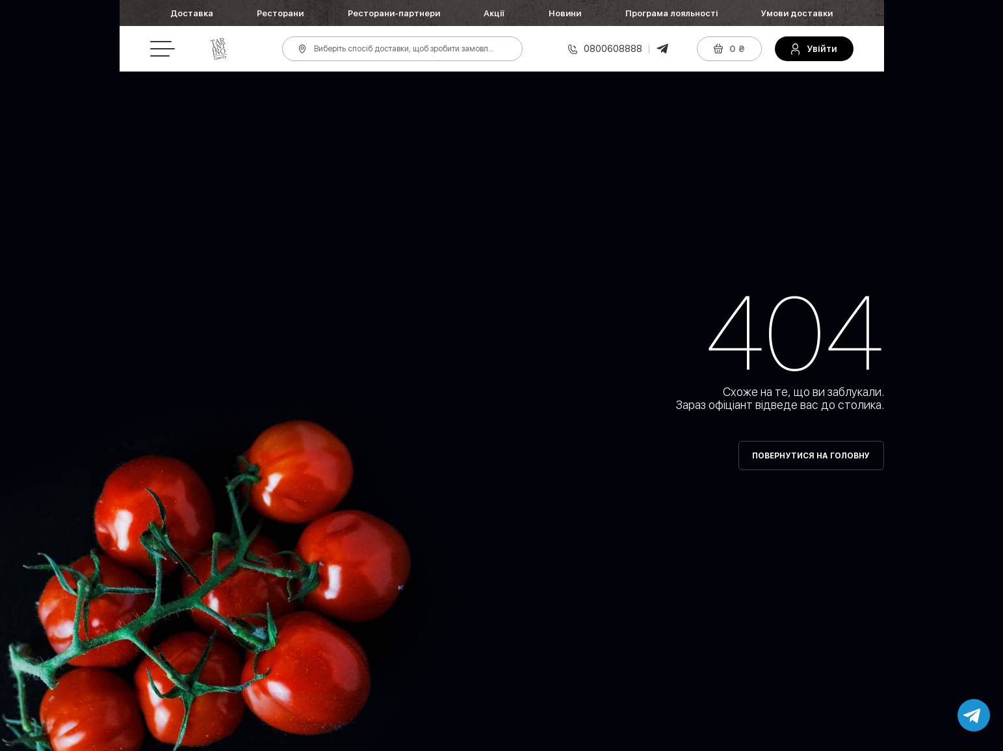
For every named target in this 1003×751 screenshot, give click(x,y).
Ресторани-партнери (394, 13)
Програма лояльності (671, 13)
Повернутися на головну (811, 455)
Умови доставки (797, 13)
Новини (565, 13)
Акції (494, 13)
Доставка (191, 13)
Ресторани (280, 13)
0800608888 (613, 49)
